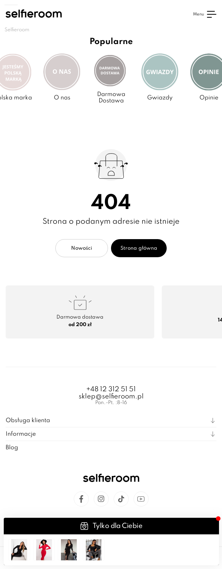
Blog (12, 448)
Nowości (81, 248)
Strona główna (138, 248)
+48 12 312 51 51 (111, 389)
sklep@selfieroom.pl (111, 396)
